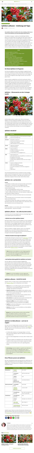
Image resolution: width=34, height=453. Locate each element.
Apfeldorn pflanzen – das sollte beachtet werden (13, 57)
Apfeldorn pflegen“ (27, 352)
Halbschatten (25, 237)
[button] (6, 418)
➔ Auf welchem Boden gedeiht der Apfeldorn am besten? (16, 61)
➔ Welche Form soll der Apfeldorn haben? (14, 58)
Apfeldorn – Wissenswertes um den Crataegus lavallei (14, 53)
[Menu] (2, 2)
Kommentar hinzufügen (17, 448)
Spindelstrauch (9, 412)
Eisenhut (15, 370)
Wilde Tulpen (16, 402)
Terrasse (29, 326)
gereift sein (13, 269)
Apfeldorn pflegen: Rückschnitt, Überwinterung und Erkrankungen (23, 444)
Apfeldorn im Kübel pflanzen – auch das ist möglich (14, 63)
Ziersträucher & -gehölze (5, 23)
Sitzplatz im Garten (14, 247)
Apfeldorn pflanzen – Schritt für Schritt (12, 62)
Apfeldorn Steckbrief (9, 54)
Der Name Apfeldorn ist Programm (11, 52)
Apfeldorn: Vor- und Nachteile (10, 56)
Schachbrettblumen (17, 405)
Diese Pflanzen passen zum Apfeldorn (12, 65)
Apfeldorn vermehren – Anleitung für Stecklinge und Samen (7, 444)
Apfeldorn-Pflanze (10, 283)
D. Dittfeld (6, 28)
